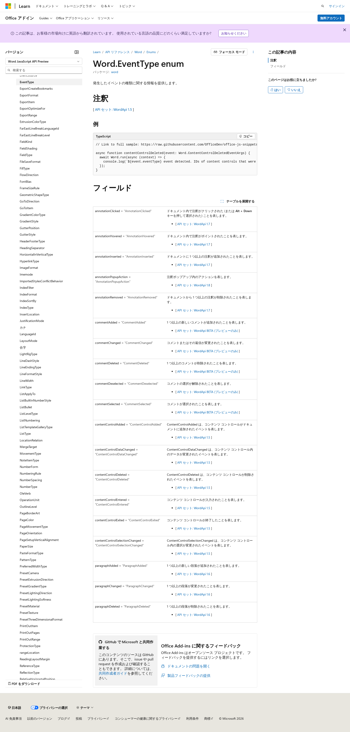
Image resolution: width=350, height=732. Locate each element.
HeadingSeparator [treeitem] (32, 248)
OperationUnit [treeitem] (29, 500)
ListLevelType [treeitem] (29, 413)
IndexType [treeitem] (26, 307)
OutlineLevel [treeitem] (28, 506)
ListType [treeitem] (25, 433)
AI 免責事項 (13, 718)
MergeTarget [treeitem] (28, 447)
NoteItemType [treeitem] (29, 460)
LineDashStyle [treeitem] (29, 360)
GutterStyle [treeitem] (27, 234)
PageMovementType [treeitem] (34, 526)
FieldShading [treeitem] (28, 148)
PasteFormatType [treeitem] (31, 553)
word (114, 72)
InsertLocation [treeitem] (29, 314)
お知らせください (233, 33)
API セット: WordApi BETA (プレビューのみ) (207, 330)
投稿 (79, 718)
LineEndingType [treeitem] (30, 367)
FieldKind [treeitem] (26, 141)
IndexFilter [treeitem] (27, 287)
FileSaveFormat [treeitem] (30, 161)
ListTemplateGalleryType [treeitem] (36, 427)
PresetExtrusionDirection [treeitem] (36, 579)
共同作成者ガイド (113, 673)
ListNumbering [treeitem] (30, 420)
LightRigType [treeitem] (28, 354)
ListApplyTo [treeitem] (27, 394)
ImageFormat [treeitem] (29, 267)
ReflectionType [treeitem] (29, 672)
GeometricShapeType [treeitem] (34, 195)
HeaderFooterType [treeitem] (32, 241)
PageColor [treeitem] (27, 520)
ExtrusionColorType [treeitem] (33, 121)
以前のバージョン (39, 718)
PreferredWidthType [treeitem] (33, 566)
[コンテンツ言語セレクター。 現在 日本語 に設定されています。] (14, 707)
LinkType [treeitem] (26, 387)
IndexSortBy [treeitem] (28, 301)
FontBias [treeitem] (25, 181)
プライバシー (96, 718)
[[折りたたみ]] (76, 52)
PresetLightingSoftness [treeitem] (35, 599)
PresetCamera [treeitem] (29, 573)
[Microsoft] (8, 6)
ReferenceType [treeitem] (29, 666)
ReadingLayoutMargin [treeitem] (35, 659)
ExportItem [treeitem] (27, 102)
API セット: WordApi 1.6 (193, 574)
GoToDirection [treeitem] (29, 201)
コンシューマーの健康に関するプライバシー (146, 718)
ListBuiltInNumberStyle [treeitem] (35, 400)
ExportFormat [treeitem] (29, 95)
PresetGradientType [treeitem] (33, 586)
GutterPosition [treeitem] (29, 228)
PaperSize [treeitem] (26, 546)
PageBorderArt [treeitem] (30, 513)
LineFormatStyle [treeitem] (31, 374)
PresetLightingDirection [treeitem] (36, 593)
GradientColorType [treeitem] (32, 215)
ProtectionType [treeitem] (30, 646)
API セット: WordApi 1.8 (193, 285)
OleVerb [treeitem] (25, 493)
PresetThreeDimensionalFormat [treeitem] (41, 619)
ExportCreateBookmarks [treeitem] (36, 88)
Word (138, 52)
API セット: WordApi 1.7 (193, 224)
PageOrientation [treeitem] (31, 533)
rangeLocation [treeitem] (29, 652)
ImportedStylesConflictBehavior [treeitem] (41, 281)
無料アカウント (331, 18)
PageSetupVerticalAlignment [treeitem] (39, 540)
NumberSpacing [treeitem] (31, 480)
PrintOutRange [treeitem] (30, 639)
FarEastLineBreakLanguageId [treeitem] (39, 128)
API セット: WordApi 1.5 (113, 109)
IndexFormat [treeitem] (28, 294)
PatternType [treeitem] (28, 560)
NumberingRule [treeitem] (30, 473)
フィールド (278, 66)
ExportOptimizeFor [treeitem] (32, 108)
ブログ (62, 718)
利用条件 (192, 718)
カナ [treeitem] (23, 327)
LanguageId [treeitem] (28, 334)
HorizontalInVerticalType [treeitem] (36, 254)
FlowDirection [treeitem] (29, 175)
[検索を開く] (322, 6)
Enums (151, 52)
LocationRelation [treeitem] (31, 440)
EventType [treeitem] (27, 82)
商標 (207, 718)
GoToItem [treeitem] (26, 208)
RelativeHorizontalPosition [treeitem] (37, 679)
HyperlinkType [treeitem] (29, 261)
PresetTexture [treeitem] (29, 612)
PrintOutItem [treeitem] (29, 626)
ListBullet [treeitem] (26, 407)
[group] (175, 157)
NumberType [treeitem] (28, 486)
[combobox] (43, 61)
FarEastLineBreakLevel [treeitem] (35, 135)
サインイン (337, 6)
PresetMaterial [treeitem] (29, 606)
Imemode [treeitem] (26, 274)
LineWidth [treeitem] (27, 380)
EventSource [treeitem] (28, 75)
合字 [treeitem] (23, 347)
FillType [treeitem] (25, 168)
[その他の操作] (253, 52)
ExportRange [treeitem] (28, 115)
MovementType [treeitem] (30, 453)
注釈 (273, 60)
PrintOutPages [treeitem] (30, 632)
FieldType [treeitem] (26, 155)
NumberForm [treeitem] (29, 467)
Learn (97, 52)
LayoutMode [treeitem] (28, 341)
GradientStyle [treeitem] (29, 221)
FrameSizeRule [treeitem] (29, 188)
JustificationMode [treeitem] (32, 321)
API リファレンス (117, 52)
